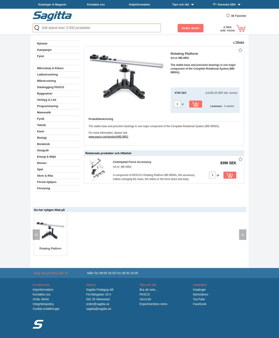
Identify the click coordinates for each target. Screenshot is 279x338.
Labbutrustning (47, 74)
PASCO (145, 294)
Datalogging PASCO (50, 87)
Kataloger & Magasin (52, 4)
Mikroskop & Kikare (50, 68)
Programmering (47, 106)
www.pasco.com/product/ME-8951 (108, 136)
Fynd (40, 56)
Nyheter (42, 43)
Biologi (42, 137)
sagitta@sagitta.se (98, 309)
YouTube (199, 299)
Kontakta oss (96, 4)
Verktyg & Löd (46, 99)
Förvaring (43, 188)
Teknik (41, 125)
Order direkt (41, 299)
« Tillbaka (238, 42)
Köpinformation (139, 4)
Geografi (43, 150)
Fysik (40, 118)
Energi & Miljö (46, 156)
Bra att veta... (149, 289)
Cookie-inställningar (46, 309)
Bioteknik (43, 144)
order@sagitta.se (97, 304)
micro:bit (145, 299)
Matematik (44, 112)
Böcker (42, 163)
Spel (40, 169)
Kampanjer (44, 49)
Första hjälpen (46, 182)
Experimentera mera (153, 304)
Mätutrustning (46, 80)
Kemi (40, 131)
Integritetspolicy (43, 304)
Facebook (199, 304)
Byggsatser (45, 93)
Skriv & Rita (45, 175)
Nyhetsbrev (200, 294)
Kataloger (199, 289)
